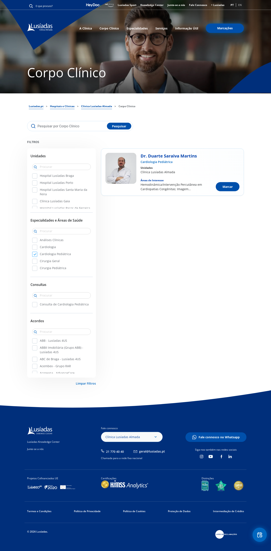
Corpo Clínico (109, 28)
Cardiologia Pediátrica (157, 162)
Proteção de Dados (179, 511)
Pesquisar (119, 126)
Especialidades (137, 28)
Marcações (225, 28)
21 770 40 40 (115, 452)
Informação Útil (186, 28)
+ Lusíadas (217, 5)
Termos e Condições (39, 511)
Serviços (161, 28)
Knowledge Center (151, 5)
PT (232, 5)
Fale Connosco (198, 5)
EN (240, 5)
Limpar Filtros (86, 383)
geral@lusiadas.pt (152, 451)
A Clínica (85, 28)
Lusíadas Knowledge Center (43, 442)
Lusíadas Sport (127, 5)
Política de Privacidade (87, 511)
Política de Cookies (134, 511)
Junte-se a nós (176, 5)
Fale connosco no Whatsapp (219, 437)
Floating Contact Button (259, 535)
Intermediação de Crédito (228, 511)
